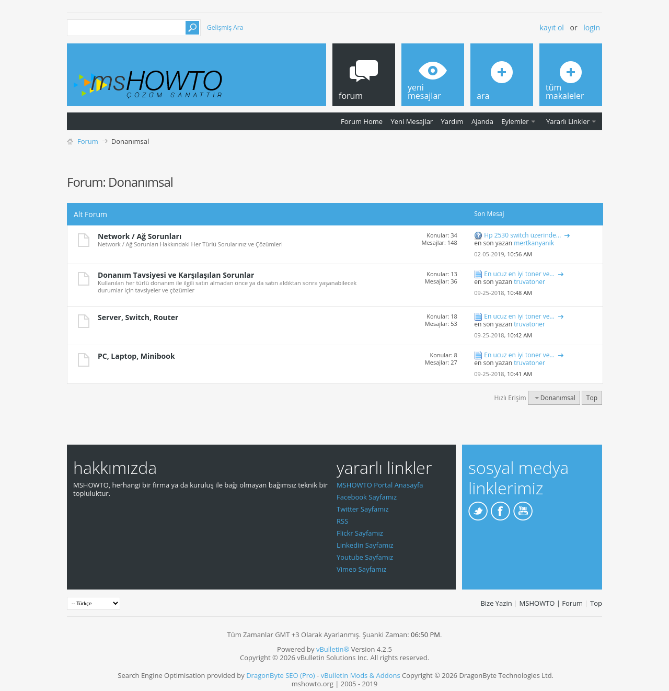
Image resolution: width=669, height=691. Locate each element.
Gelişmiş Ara (225, 27)
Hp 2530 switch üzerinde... (522, 235)
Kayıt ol (552, 27)
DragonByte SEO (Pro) (280, 675)
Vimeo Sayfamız (361, 569)
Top (591, 397)
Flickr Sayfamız (360, 533)
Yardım (452, 121)
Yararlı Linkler (568, 121)
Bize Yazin (496, 603)
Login (591, 27)
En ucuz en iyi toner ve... (519, 273)
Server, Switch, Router (138, 317)
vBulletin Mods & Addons (360, 675)
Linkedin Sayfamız (365, 545)
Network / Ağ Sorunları (139, 236)
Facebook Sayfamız (367, 497)
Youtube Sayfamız (365, 557)
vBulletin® (332, 649)
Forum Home (362, 121)
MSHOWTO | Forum (551, 603)
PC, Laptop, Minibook (136, 356)
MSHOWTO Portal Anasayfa (380, 485)
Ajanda (482, 121)
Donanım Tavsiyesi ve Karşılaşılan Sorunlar (176, 275)
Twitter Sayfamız (363, 509)
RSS (342, 521)
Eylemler (514, 121)
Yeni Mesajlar (411, 121)
